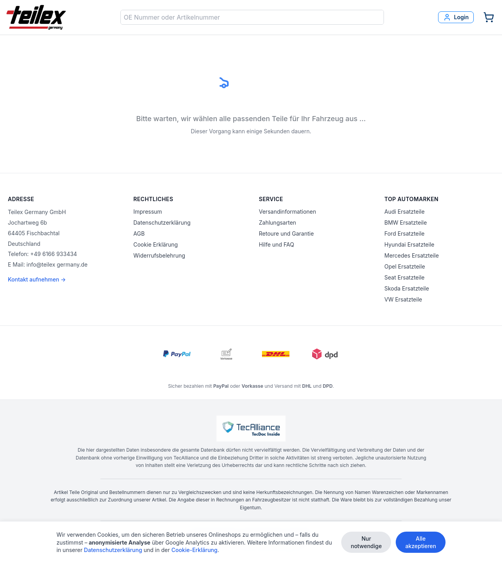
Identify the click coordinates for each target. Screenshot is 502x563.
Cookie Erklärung (155, 244)
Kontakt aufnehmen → (37, 279)
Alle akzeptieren (420, 542)
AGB (139, 233)
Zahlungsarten (277, 222)
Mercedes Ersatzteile (411, 255)
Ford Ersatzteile (404, 233)
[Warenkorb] (489, 17)
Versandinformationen (287, 211)
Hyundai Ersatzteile (409, 244)
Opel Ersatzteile (404, 266)
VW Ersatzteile (403, 299)
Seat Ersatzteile (404, 277)
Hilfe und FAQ (276, 244)
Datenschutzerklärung (162, 222)
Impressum (147, 211)
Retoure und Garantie (286, 233)
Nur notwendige (366, 542)
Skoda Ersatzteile (406, 288)
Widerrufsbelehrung (159, 255)
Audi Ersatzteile (404, 211)
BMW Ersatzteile (405, 222)
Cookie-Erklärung (194, 550)
